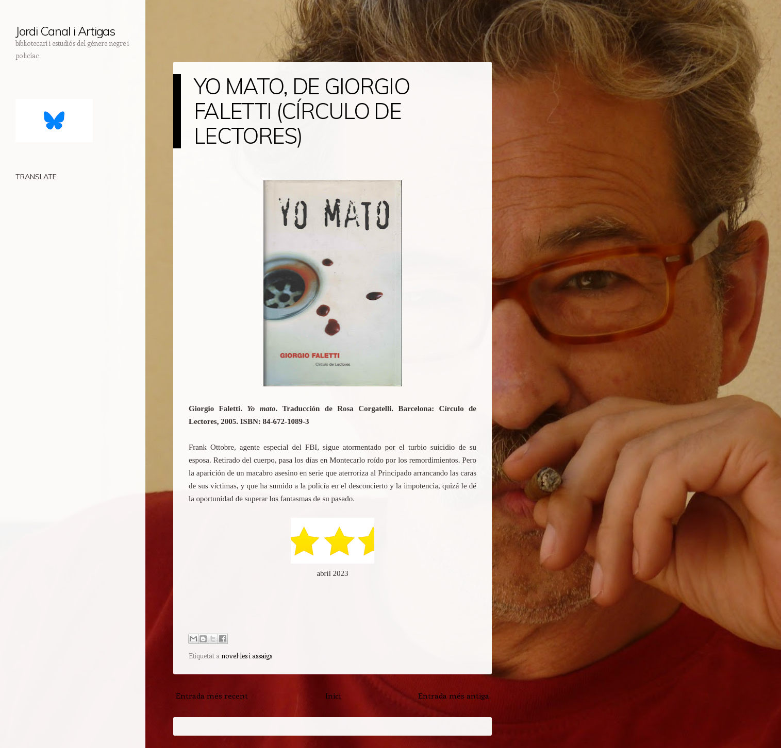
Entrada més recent (212, 695)
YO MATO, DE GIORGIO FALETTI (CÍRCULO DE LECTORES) (301, 111)
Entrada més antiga (453, 695)
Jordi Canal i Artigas (65, 31)
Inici (333, 695)
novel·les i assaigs (246, 655)
